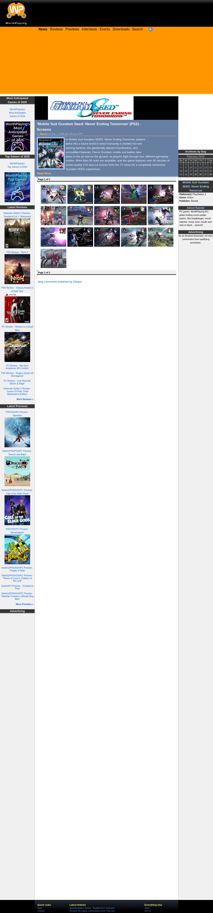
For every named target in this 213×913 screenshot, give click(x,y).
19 (200, 171)
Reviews (56, 29)
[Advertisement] (106, 64)
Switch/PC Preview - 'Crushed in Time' (17, 587)
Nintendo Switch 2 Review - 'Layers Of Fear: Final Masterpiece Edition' (17, 391)
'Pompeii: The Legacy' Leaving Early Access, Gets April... (93, 911)
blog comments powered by (60, 281)
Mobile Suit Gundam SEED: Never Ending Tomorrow (195, 186)
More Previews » (25, 604)
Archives (41, 911)
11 (195, 167)
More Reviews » (25, 399)
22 (181, 174)
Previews (72, 29)
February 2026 (195, 156)
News (39, 908)
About (146, 908)
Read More (44, 173)
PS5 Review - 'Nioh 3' (17, 252)
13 (205, 167)
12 (200, 167)
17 (190, 171)
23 (186, 174)
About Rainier (196, 207)
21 (210, 171)
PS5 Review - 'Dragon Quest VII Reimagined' (17, 374)
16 (186, 171)
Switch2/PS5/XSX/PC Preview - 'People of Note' (17, 569)
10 (190, 167)
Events (105, 29)
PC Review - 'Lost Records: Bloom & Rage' (17, 382)
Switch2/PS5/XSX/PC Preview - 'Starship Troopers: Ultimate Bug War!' (17, 596)
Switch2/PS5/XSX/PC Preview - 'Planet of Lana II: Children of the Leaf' (17, 578)
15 (181, 171)
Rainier (44, 134)
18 (195, 171)
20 (205, 171)
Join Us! (147, 911)
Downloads (121, 29)
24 (190, 174)
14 (210, 167)
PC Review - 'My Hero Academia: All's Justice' (17, 367)
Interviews (89, 29)
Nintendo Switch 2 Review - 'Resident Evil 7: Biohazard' (92, 908)
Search (137, 29)
